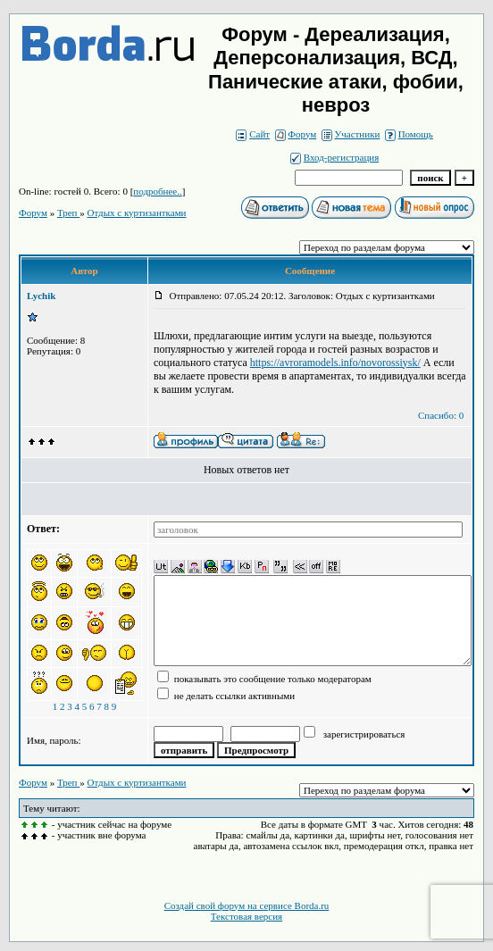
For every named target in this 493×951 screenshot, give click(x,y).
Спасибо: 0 (441, 415)
